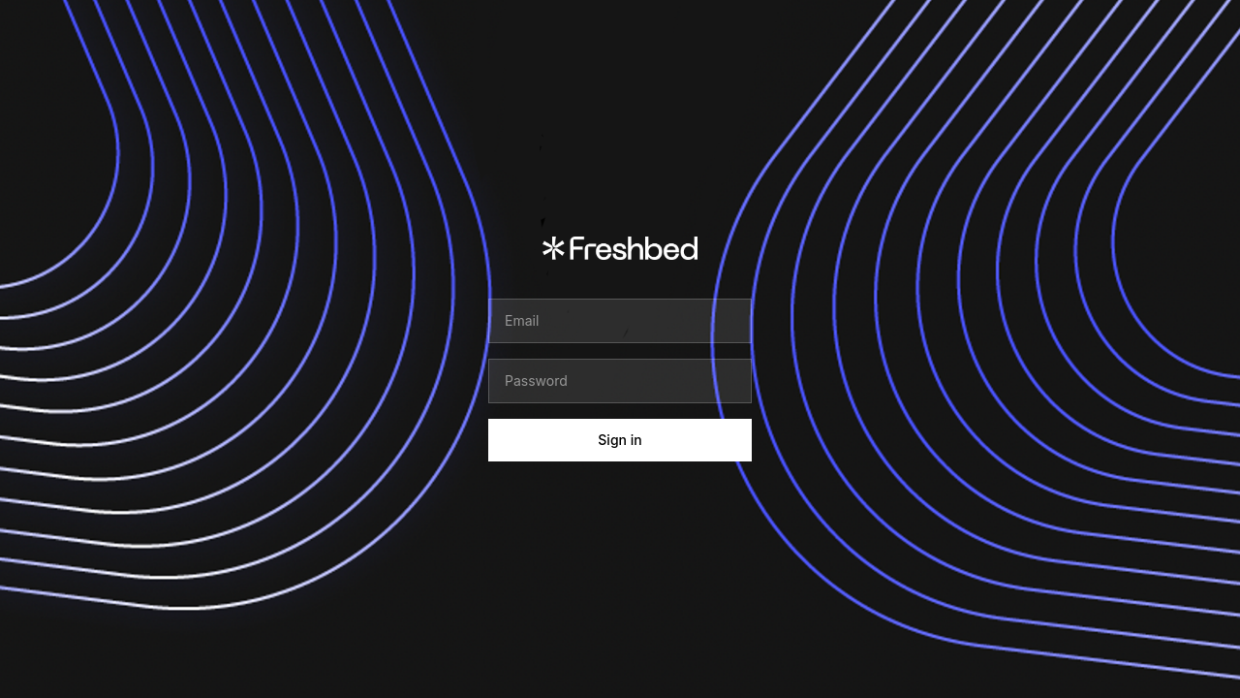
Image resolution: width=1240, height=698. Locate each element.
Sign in (619, 439)
